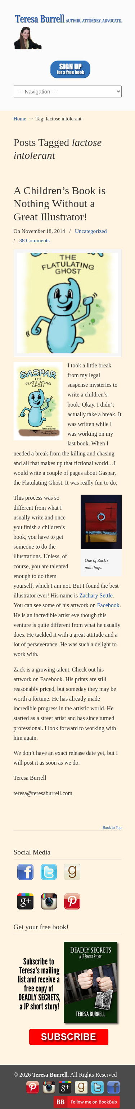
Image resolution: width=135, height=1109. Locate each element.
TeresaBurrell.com (68, 29)
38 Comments (34, 240)
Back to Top (112, 828)
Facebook (108, 605)
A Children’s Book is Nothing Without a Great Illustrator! (60, 203)
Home (20, 119)
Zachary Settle (96, 595)
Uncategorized (91, 231)
